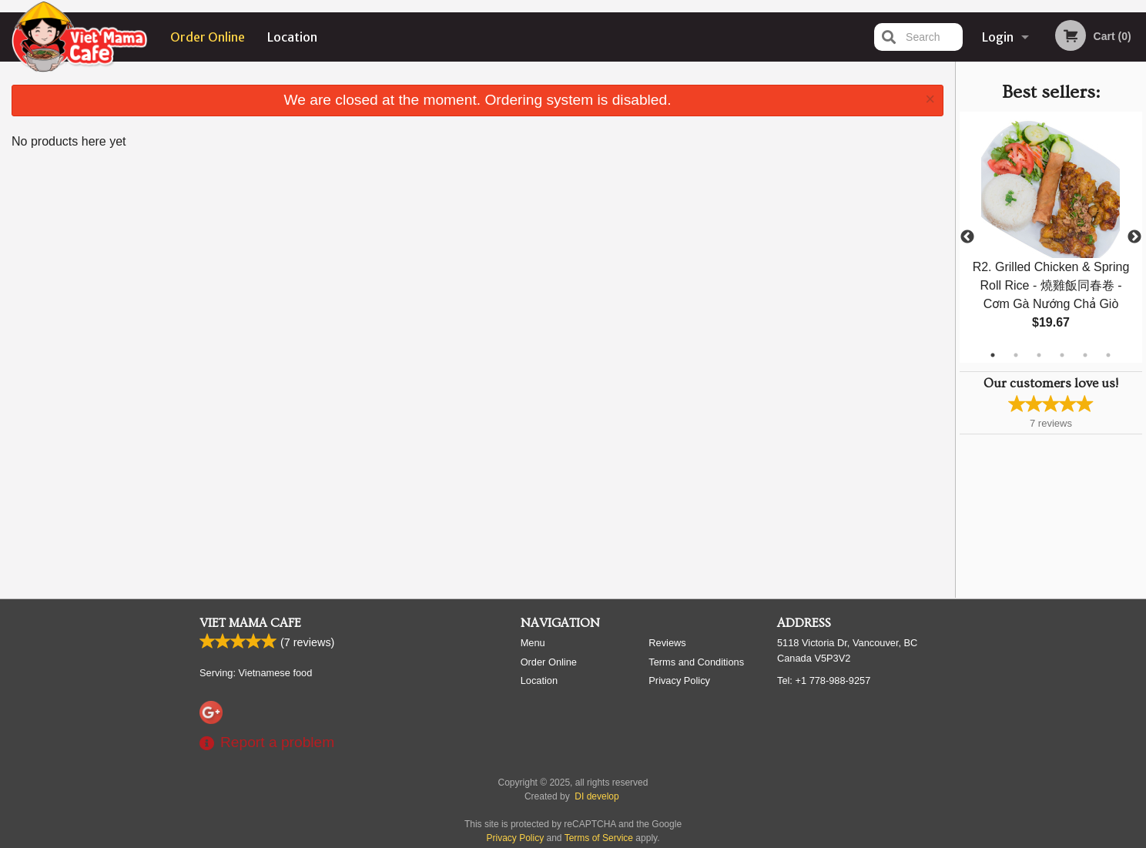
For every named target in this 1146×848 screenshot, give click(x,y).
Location (292, 37)
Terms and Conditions (696, 662)
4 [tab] (1062, 355)
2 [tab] (1016, 355)
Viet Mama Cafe (250, 623)
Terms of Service (599, 838)
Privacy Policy (679, 680)
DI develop (596, 796)
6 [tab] (1108, 355)
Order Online (207, 37)
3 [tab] (1039, 355)
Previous (967, 237)
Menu (533, 643)
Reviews (666, 643)
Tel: (823, 680)
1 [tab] (992, 355)
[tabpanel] (1050, 237)
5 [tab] (1085, 355)
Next (1134, 237)
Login (998, 37)
